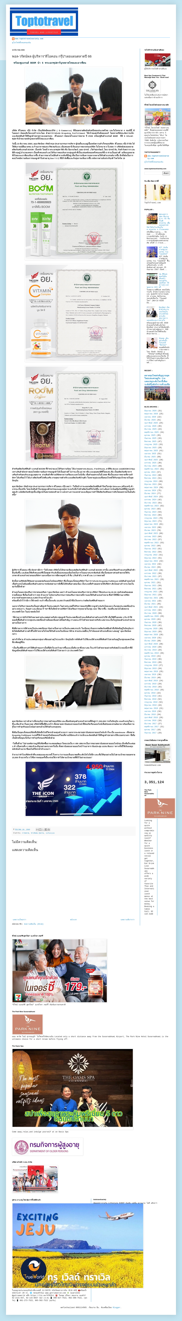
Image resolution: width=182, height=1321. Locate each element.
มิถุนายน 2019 (150, 668)
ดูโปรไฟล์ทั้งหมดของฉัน (21, 43)
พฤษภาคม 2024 (151, 488)
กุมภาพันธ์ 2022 (151, 570)
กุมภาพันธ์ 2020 (151, 644)
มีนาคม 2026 (150, 420)
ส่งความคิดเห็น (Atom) (33, 924)
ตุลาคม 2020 (150, 619)
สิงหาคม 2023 (150, 515)
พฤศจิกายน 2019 (151, 653)
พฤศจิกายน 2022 (151, 543)
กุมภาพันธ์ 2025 (151, 460)
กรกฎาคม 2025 (150, 444)
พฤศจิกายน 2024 (151, 469)
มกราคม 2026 (150, 426)
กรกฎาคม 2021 (150, 592)
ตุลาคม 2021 (150, 583)
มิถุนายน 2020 (150, 632)
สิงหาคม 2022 (150, 552)
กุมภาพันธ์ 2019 (151, 681)
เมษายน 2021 (150, 601)
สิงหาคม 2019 (150, 662)
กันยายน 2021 (150, 586)
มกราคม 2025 (150, 463)
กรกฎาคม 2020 (150, 629)
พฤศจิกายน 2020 (151, 616)
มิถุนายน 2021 (150, 595)
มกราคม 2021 (150, 610)
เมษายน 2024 (150, 491)
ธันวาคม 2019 (150, 650)
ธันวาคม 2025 (150, 429)
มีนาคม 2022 (150, 567)
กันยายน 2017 (150, 733)
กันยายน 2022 (150, 549)
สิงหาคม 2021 (150, 589)
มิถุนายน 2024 (150, 484)
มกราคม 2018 (150, 721)
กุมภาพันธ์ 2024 (151, 497)
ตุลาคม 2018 (150, 693)
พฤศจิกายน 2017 (151, 727)
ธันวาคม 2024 (150, 466)
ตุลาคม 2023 (150, 509)
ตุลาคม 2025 (150, 435)
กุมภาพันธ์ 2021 (151, 607)
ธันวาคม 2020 (150, 613)
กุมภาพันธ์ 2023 (151, 533)
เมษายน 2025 (150, 454)
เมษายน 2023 (150, 527)
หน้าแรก (73, 920)
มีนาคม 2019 (150, 678)
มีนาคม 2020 (150, 641)
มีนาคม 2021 (150, 604)
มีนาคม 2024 (150, 494)
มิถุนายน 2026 (150, 411)
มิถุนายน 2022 (150, 558)
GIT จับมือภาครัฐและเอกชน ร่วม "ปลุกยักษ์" (163, 251)
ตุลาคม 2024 (150, 472)
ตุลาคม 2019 (150, 656)
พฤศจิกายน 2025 (151, 432)
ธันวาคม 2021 (150, 576)
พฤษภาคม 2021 (151, 598)
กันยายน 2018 (150, 696)
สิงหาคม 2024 (150, 478)
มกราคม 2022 (150, 573)
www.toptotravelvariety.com (29, 39)
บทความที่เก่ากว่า (128, 920)
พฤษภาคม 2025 (151, 451)
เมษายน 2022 (150, 564)
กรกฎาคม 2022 (150, 555)
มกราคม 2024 (150, 500)
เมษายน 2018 (150, 711)
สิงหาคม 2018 (150, 699)
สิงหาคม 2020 (150, 625)
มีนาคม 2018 (150, 715)
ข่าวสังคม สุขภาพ (37, 833)
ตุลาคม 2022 (150, 546)
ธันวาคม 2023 (150, 503)
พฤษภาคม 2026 (151, 414)
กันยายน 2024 (150, 475)
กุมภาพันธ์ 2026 (151, 423)
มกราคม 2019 (150, 684)
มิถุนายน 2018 (150, 705)
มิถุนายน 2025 (150, 448)
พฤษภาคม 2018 (151, 708)
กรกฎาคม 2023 (150, 518)
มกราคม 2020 (150, 647)
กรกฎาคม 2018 (150, 702)
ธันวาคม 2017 (150, 724)
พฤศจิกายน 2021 (151, 579)
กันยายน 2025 (150, 438)
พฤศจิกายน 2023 (151, 506)
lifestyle (50, 833)
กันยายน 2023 (150, 512)
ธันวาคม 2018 (150, 687)
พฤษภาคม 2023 (151, 524)
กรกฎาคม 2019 (150, 665)
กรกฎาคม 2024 (150, 481)
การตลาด (25, 833)
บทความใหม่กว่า (19, 920)
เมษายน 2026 (150, 417)
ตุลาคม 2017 (150, 730)
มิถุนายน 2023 (150, 521)
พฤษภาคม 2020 (151, 635)
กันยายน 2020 (150, 622)
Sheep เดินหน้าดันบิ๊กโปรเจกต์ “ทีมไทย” (163, 341)
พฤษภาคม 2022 (151, 561)
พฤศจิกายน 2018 (151, 690)
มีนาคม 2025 (150, 457)
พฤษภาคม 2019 (151, 672)
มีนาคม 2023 (150, 530)
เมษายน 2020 (150, 638)
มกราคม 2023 (150, 537)
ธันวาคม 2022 (150, 540)
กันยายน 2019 (150, 659)
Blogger (116, 1308)
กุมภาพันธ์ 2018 (151, 718)
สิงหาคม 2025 (150, 441)
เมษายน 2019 (150, 675)
